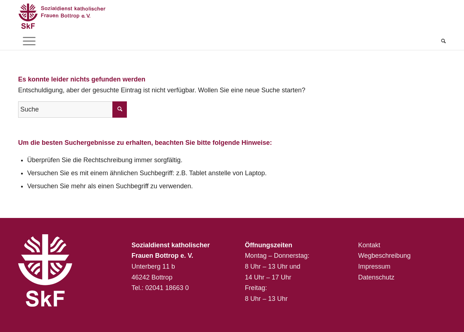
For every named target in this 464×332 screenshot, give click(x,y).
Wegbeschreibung (384, 255)
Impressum (374, 266)
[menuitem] (441, 41)
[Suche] (441, 41)
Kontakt (369, 245)
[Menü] (29, 41)
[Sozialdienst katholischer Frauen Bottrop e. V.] (69, 16)
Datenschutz (376, 277)
